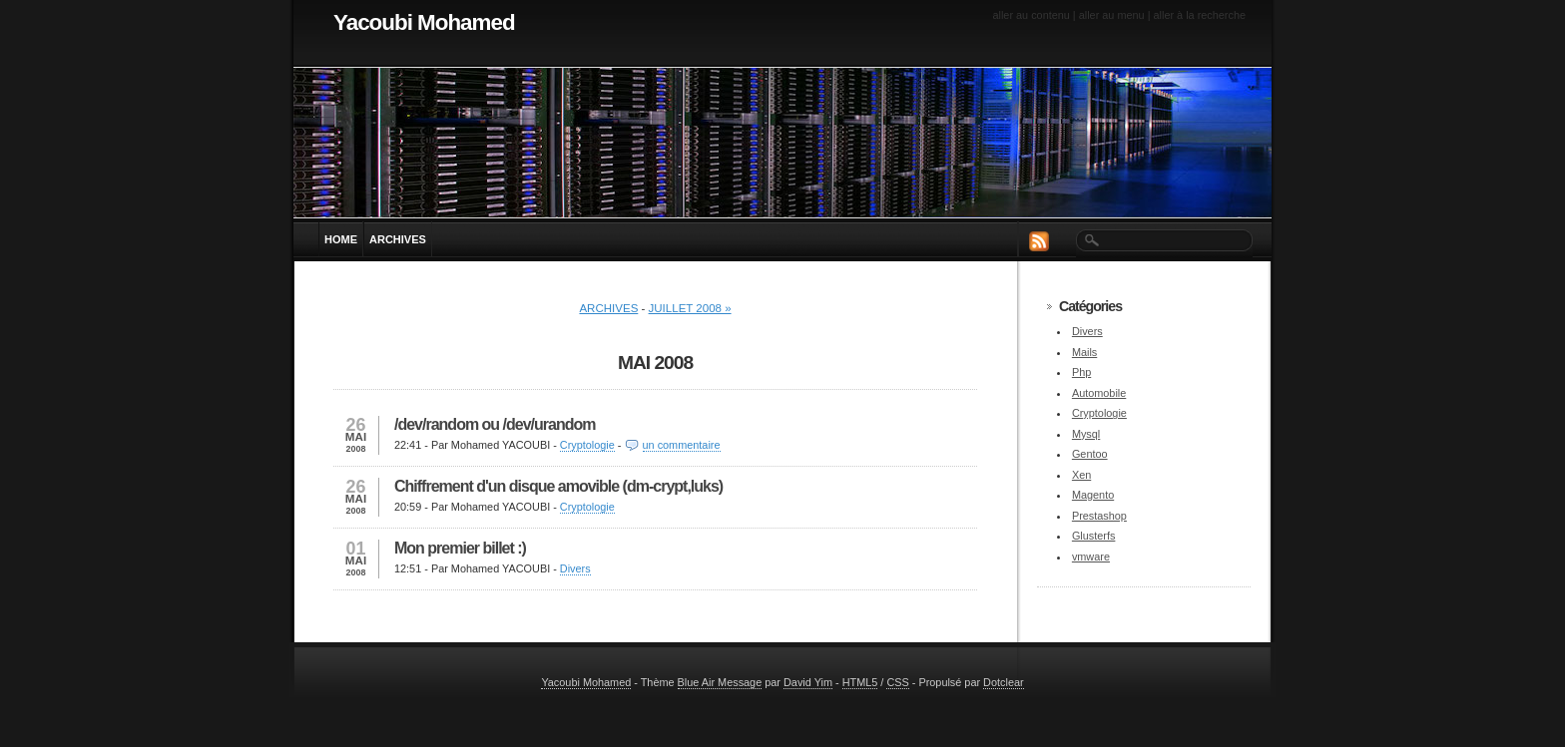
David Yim (807, 682)
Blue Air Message (720, 682)
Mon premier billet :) (460, 548)
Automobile (1099, 393)
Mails (1084, 352)
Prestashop (1099, 516)
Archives (608, 308)
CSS (897, 682)
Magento (1093, 495)
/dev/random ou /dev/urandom (494, 424)
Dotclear (1003, 682)
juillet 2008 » (690, 308)
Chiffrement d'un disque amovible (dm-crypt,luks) (558, 486)
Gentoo (1090, 454)
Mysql (1086, 434)
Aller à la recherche (1200, 15)
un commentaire (682, 445)
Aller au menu (1112, 15)
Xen (1081, 475)
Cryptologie (587, 445)
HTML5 (860, 682)
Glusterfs (1094, 536)
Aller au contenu (1030, 15)
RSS (1039, 240)
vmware (1091, 556)
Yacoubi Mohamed (424, 22)
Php (1081, 372)
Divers (575, 568)
